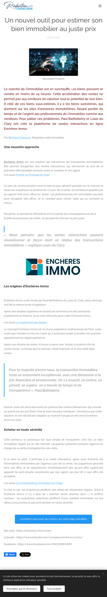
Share (10, 554)
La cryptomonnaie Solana (31, 322)
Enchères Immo (14, 161)
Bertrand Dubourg (20, 137)
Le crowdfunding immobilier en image (39, 483)
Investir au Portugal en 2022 (32, 174)
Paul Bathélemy (47, 390)
